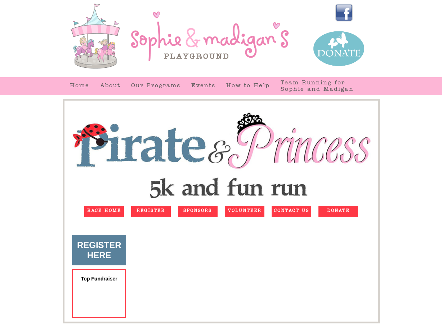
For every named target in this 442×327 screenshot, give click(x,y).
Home (79, 86)
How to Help (248, 86)
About (110, 86)
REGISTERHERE (99, 250)
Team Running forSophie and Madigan (317, 86)
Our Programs (155, 86)
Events (203, 86)
